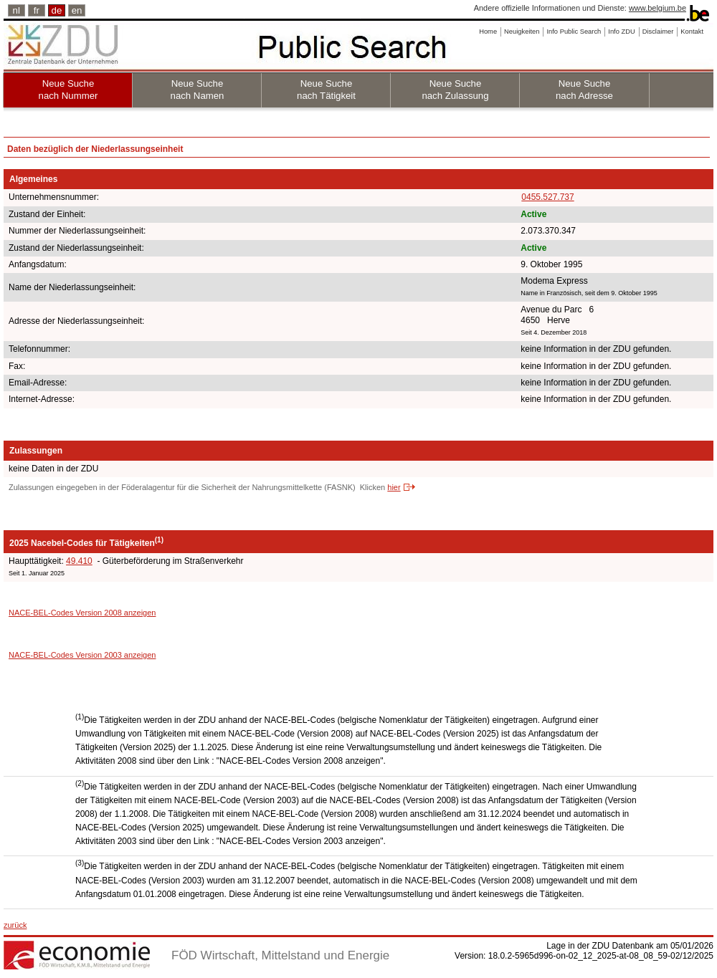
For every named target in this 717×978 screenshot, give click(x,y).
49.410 (79, 561)
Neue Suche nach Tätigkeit (326, 89)
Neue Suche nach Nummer (68, 89)
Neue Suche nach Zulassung (455, 89)
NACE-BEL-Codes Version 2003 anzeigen (82, 655)
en (77, 10)
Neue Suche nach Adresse (584, 89)
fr (36, 10)
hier (393, 487)
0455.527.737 (547, 197)
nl (16, 10)
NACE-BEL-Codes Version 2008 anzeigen (82, 612)
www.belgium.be (657, 8)
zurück (15, 925)
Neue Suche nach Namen (197, 89)
